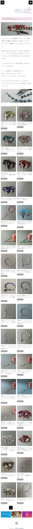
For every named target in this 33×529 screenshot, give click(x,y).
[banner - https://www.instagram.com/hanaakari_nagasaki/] (27, 514)
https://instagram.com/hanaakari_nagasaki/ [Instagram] (16, 523)
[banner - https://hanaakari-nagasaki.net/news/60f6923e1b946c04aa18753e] (6, 514)
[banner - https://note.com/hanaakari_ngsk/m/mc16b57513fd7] (16, 514)
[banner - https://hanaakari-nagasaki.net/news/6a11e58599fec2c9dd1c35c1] (16, 18)
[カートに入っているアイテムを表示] (30, 2)
